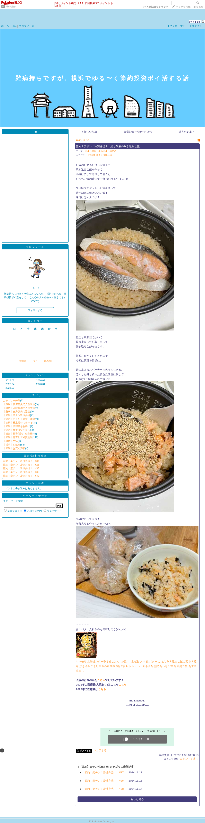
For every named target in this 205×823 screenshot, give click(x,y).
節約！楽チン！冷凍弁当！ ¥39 (21, 475)
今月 (35, 361)
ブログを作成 (183, 7)
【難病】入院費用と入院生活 (19, 407)
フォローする (35, 310)
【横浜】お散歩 (11, 444)
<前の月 (22, 361)
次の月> (48, 361)
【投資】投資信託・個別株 (18, 433)
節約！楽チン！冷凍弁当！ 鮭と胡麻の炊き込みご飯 (108, 146)
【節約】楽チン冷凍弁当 (16, 415)
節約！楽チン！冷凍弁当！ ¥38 (21, 468)
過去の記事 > (186, 131)
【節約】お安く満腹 (14, 448)
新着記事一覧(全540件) (138, 131)
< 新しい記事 (89, 131)
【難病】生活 (10, 441)
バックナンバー (35, 375)
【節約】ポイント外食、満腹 (19, 419)
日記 (14, 26)
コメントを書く (189, 758)
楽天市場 (198, 7)
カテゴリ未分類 (11, 400)
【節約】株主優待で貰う (16, 430)
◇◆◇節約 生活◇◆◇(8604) (100, 151)
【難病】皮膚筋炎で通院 (16, 411)
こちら (101, 680)
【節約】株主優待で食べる (18, 422)
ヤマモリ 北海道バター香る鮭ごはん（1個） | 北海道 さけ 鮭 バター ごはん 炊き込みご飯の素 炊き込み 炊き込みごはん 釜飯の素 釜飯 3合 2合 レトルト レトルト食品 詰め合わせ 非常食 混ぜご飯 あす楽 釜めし (136, 666)
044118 (194, 21)
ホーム (5, 26)
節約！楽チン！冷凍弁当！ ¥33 (21, 472)
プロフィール (27, 26)
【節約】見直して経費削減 (18, 437)
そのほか (11, 6)
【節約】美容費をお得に (16, 426)
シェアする (100, 750)
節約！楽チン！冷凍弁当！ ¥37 (21, 461)
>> (155, 7)
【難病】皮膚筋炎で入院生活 (19, 404)
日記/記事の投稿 (35, 455)
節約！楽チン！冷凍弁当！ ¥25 (21, 464)
